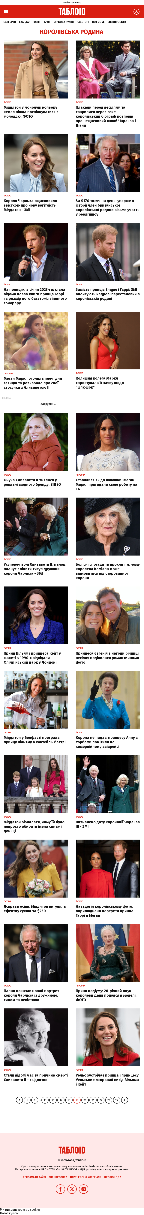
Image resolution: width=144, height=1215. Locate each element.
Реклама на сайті (34, 1177)
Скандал (24, 22)
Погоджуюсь (9, 1213)
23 (108, 1100)
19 (77, 1100)
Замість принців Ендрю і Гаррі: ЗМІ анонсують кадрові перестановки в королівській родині (108, 294)
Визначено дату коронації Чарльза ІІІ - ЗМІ (108, 824)
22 (101, 1100)
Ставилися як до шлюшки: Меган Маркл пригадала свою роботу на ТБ (106, 484)
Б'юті (47, 22)
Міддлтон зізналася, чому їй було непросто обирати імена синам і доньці (34, 826)
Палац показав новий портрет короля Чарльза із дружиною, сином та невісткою (31, 995)
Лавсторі (83, 22)
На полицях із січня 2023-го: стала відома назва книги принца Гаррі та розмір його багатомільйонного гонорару (35, 296)
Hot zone (98, 22)
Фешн (37, 22)
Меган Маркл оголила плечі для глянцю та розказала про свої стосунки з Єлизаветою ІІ (33, 383)
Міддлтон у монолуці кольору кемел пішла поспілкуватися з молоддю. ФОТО (31, 112)
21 (93, 1100)
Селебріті (9, 22)
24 (116, 1100)
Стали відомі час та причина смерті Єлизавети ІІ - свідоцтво (36, 1077)
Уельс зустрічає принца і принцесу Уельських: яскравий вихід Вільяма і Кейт (107, 1079)
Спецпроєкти (117, 22)
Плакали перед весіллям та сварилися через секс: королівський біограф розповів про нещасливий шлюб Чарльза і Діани (106, 116)
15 (45, 1100)
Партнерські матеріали (85, 1177)
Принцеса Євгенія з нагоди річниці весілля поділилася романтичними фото (107, 658)
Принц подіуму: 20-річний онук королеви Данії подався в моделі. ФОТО (106, 995)
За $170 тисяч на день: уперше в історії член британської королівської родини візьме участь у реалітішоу (108, 207)
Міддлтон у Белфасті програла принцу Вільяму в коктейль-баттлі (34, 739)
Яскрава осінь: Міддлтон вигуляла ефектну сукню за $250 (35, 908)
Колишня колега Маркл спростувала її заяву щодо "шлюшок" (100, 382)
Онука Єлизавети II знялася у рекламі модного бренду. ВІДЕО (32, 482)
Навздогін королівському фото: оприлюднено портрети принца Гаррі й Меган (105, 911)
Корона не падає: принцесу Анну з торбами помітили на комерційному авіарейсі (107, 742)
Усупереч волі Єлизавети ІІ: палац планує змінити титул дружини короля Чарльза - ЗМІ (34, 569)
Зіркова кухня (64, 22)
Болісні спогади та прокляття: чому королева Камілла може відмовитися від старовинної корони (108, 571)
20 (85, 1100)
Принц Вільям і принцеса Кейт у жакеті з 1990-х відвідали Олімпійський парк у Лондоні (32, 658)
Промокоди (112, 1177)
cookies (35, 1209)
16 (53, 1100)
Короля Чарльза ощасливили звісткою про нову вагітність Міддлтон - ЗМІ (30, 205)
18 (69, 1100)
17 (61, 1100)
